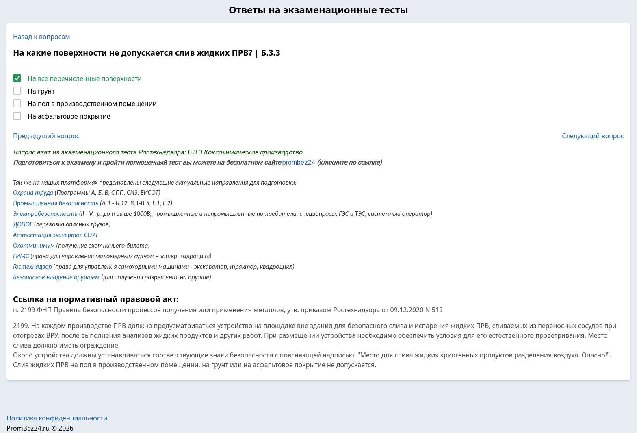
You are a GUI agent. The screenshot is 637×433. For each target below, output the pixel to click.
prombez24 (298, 162)
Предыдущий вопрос (46, 135)
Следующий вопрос (593, 135)
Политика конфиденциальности (56, 417)
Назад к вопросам (41, 36)
